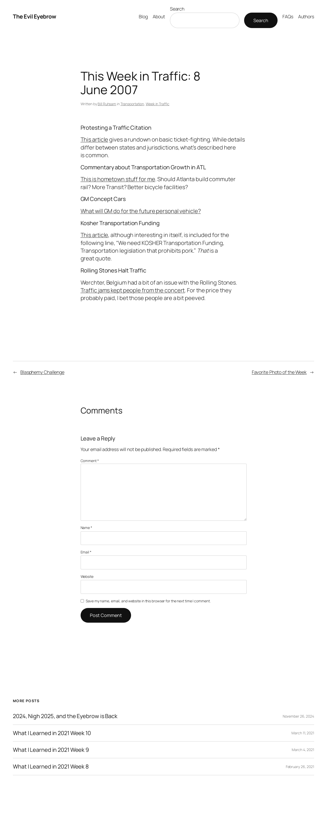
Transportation (132, 103)
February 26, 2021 (300, 766)
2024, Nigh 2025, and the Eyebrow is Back (65, 716)
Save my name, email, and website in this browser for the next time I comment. (148, 600)
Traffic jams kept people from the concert (133, 290)
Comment (90, 460)
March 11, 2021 (302, 732)
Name (86, 527)
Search (177, 9)
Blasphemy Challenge (42, 372)
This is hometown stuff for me (118, 179)
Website (87, 576)
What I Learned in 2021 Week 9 (51, 750)
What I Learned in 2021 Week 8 (51, 766)
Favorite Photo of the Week (279, 372)
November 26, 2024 (298, 716)
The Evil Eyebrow (34, 16)
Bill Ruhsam (107, 103)
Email (86, 552)
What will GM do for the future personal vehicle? (141, 211)
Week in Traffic (157, 103)
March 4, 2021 (303, 749)
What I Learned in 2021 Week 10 (52, 733)
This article (94, 139)
